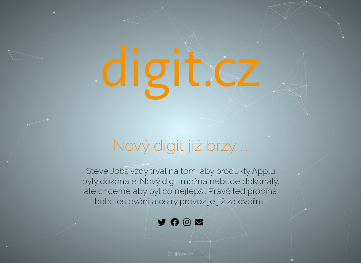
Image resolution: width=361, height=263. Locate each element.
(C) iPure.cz (180, 254)
